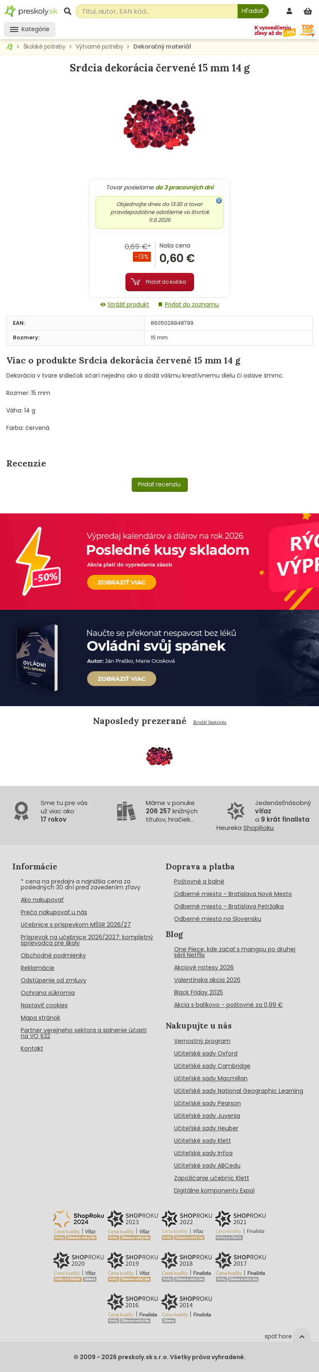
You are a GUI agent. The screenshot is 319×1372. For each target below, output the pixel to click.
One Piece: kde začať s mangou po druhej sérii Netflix (234, 952)
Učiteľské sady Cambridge (212, 1066)
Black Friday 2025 (198, 992)
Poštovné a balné (199, 881)
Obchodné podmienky (53, 955)
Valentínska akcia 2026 (207, 980)
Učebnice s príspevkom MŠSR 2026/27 (76, 924)
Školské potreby (44, 46)
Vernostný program (202, 1041)
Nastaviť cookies (44, 1005)
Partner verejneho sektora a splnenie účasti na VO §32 (84, 1033)
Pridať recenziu (159, 484)
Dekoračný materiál (162, 46)
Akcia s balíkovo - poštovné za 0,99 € (228, 1005)
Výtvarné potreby (99, 46)
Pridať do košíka (166, 281)
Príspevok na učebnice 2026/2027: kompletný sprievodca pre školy (87, 940)
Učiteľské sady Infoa (203, 1153)
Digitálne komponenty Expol (214, 1190)
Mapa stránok (40, 1018)
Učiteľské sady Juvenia (207, 1116)
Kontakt (32, 1048)
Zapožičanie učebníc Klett (211, 1178)
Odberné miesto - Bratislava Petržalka (229, 906)
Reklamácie (37, 968)
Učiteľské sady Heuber (206, 1128)
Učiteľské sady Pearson (207, 1103)
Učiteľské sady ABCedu (207, 1165)
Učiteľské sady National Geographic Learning (238, 1091)
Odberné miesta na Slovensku (217, 919)
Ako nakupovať (42, 900)
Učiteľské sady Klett (202, 1140)
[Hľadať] (253, 11)
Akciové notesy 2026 (204, 967)
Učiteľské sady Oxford (206, 1053)
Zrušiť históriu (209, 722)
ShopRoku (258, 827)
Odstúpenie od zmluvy (53, 980)
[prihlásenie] (290, 11)
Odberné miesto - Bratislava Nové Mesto (233, 894)
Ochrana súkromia (48, 993)
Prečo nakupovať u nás (54, 912)
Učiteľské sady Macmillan (211, 1078)
